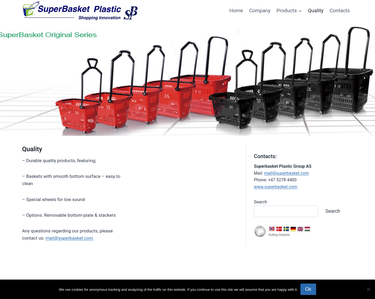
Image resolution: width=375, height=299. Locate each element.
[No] (368, 289)
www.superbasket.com (275, 186)
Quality (315, 10)
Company (259, 10)
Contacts (339, 10)
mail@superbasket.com (69, 238)
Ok (308, 289)
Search (260, 201)
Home (236, 10)
